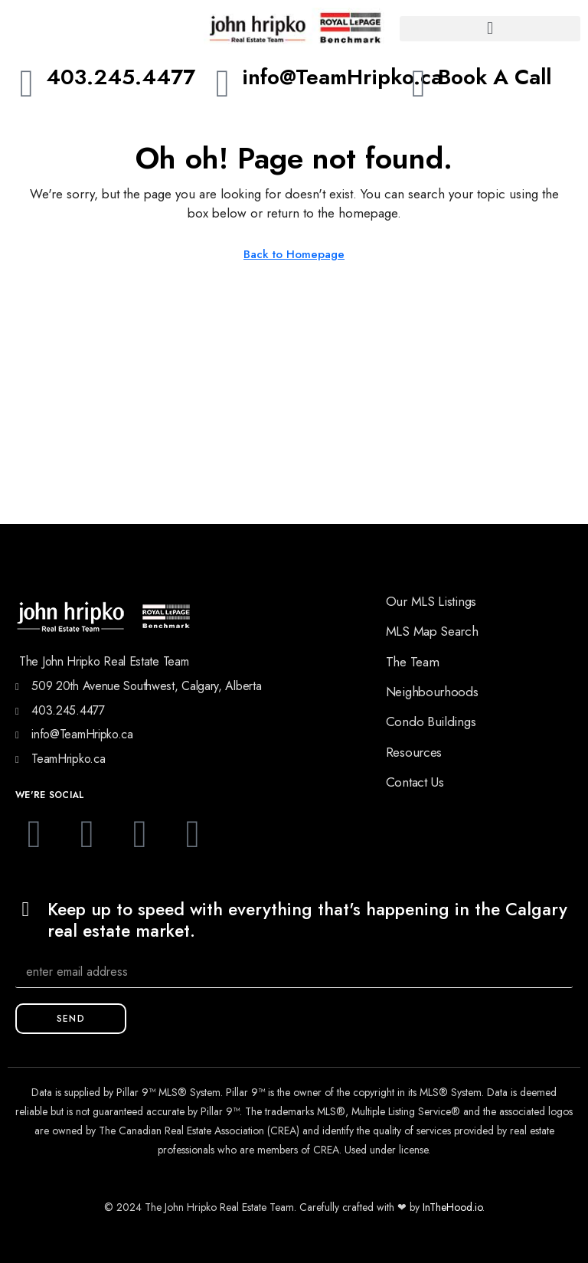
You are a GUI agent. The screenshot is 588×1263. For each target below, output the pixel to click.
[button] (490, 28)
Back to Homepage (294, 254)
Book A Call (494, 77)
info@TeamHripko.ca (342, 77)
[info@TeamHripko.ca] (223, 83)
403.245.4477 (120, 77)
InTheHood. (449, 1207)
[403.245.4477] (27, 83)
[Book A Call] (419, 83)
